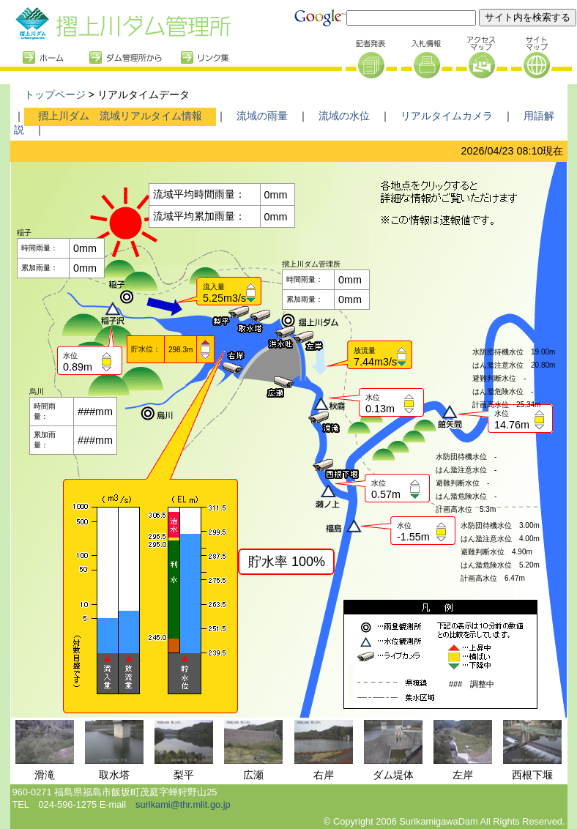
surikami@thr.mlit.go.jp (183, 804)
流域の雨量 (262, 116)
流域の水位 (344, 116)
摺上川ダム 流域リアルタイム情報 (120, 116)
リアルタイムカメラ (447, 116)
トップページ (55, 94)
